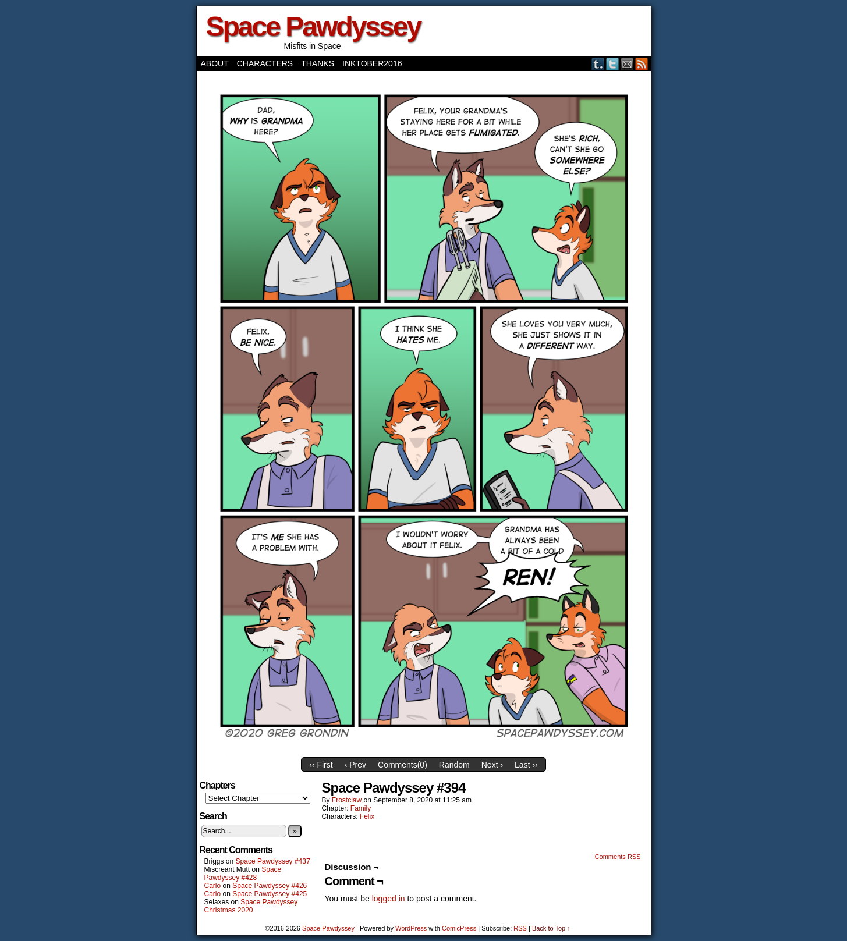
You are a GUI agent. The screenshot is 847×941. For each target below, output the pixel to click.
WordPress (411, 928)
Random (454, 764)
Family (360, 808)
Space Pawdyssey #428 (243, 873)
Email (627, 63)
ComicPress (459, 928)
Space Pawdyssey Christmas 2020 (251, 906)
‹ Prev (355, 764)
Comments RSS (618, 856)
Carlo (212, 886)
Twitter (612, 63)
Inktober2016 (372, 63)
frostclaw (347, 800)
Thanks (317, 63)
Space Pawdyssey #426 (269, 886)
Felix (367, 816)
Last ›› (526, 764)
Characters (265, 63)
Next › (492, 764)
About (215, 63)
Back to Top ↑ (551, 928)
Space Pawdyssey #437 (273, 861)
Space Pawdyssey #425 (269, 894)
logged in (388, 898)
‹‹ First (320, 764)
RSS (642, 63)
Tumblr (598, 63)
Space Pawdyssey (313, 26)
